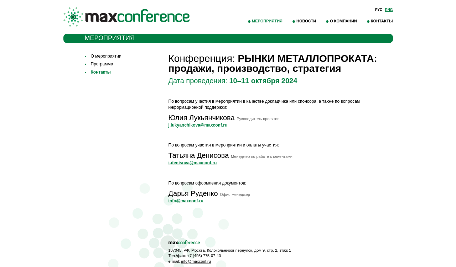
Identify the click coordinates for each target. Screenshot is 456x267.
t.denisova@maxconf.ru (193, 162)
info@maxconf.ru (186, 200)
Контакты (382, 21)
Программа (102, 64)
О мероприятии (106, 56)
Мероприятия (267, 21)
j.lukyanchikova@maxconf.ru (198, 125)
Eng (389, 10)
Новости (306, 21)
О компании (343, 21)
